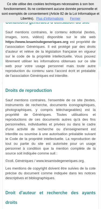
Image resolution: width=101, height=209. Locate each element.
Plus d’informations (49, 18)
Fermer (75, 18)
